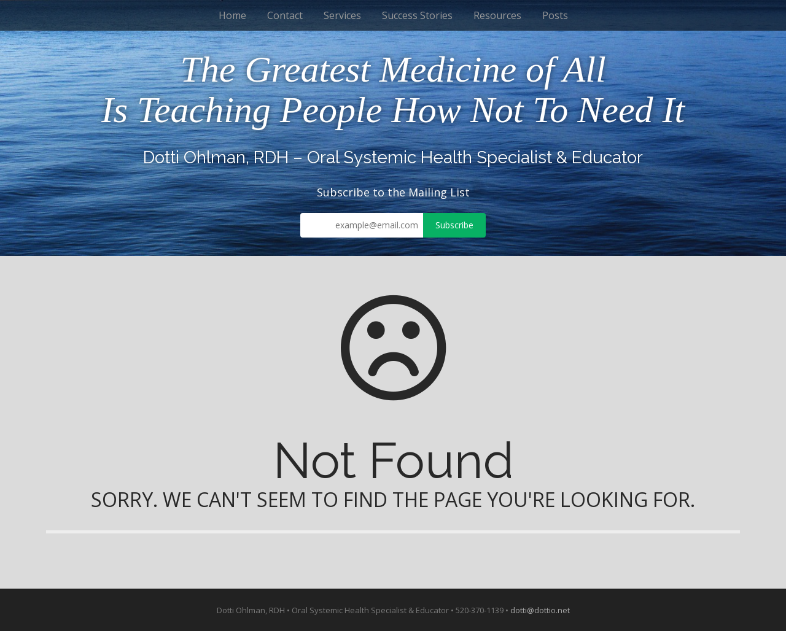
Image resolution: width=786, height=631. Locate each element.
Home (232, 15)
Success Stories (417, 15)
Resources (497, 15)
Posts (555, 15)
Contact (285, 15)
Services (342, 15)
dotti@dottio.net (540, 610)
